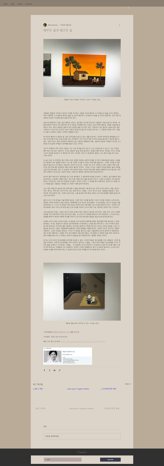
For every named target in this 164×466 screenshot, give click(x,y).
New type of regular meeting (81, 408)
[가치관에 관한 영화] (116, 396)
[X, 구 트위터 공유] (49, 370)
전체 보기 (128, 384)
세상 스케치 (40, 408)
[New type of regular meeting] (82, 396)
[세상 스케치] (48, 396)
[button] (128, 7)
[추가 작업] (119, 25)
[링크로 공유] (60, 370)
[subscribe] (110, 460)
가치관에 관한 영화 (111, 408)
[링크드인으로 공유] (55, 370)
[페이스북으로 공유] (44, 370)
